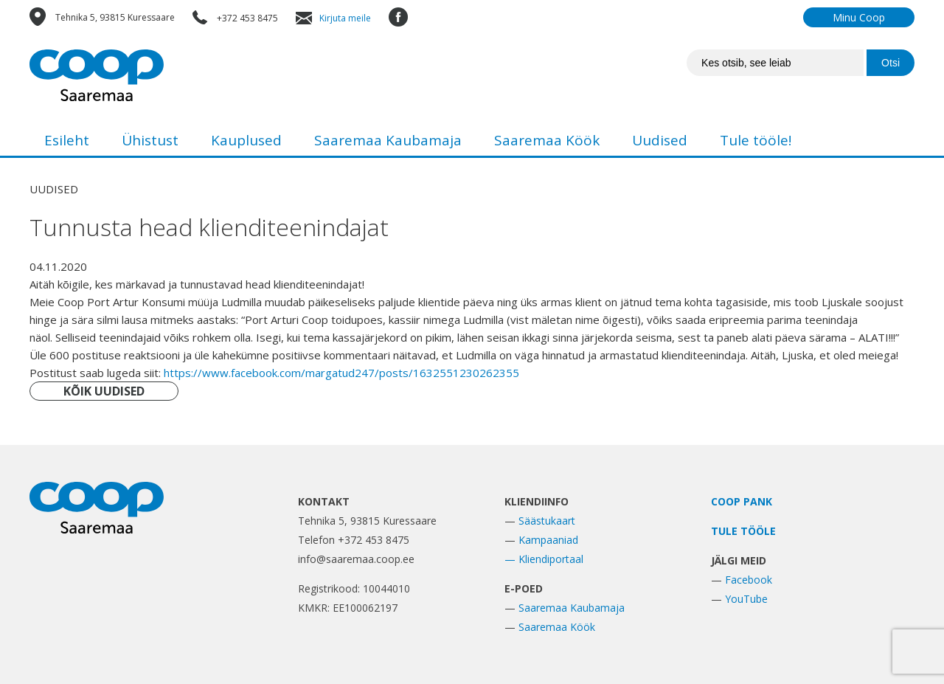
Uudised (659, 140)
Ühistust (150, 140)
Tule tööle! (755, 140)
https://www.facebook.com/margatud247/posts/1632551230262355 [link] (341, 372)
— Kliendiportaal (543, 559)
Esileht (66, 140)
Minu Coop (859, 17)
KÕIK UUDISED (104, 391)
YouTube (746, 599)
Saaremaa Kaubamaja (388, 140)
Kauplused (246, 140)
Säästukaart (546, 521)
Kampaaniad (548, 540)
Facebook (748, 580)
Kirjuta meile (345, 18)
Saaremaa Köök (547, 140)
